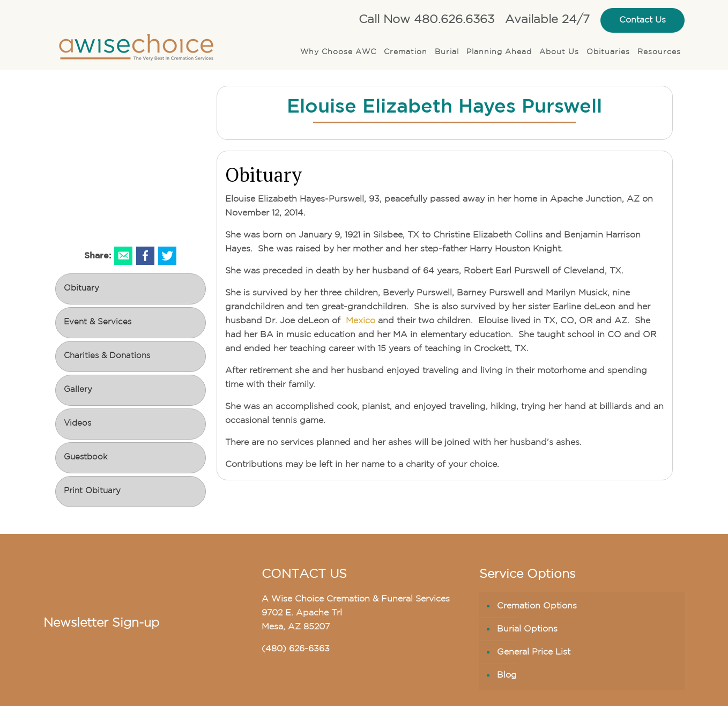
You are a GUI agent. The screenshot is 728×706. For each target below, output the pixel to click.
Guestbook (85, 458)
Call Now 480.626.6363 (426, 20)
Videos (77, 424)
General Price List (533, 652)
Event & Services (97, 322)
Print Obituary (92, 491)
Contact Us (642, 20)
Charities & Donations (107, 356)
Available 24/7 (547, 20)
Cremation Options (537, 606)
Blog (507, 675)
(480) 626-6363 (296, 649)
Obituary (81, 289)
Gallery (78, 390)
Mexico (359, 321)
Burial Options (527, 629)
